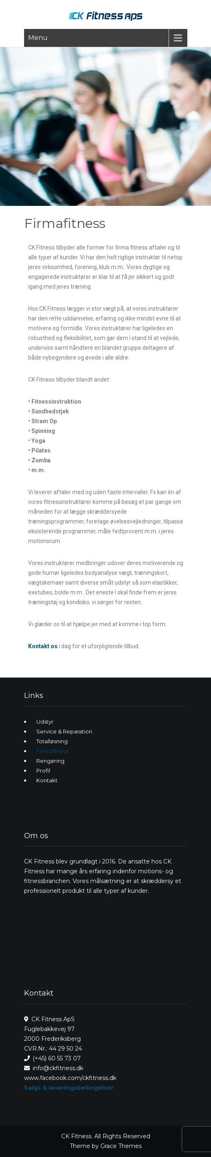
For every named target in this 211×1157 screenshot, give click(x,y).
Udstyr (44, 721)
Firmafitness (52, 751)
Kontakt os (43, 646)
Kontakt (47, 780)
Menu (38, 38)
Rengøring (50, 760)
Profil (43, 770)
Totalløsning (52, 741)
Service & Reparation (64, 731)
